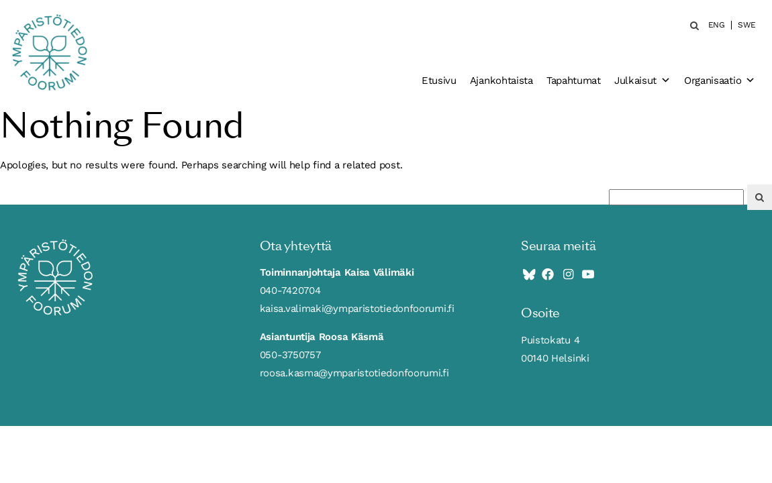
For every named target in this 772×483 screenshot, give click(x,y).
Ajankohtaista (501, 80)
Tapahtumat (573, 80)
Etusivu (439, 80)
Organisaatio (719, 80)
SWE (747, 25)
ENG (716, 25)
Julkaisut (642, 80)
